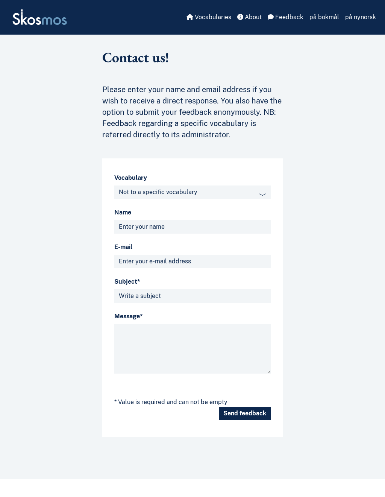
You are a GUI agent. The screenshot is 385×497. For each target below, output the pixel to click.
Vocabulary (130, 177)
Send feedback (244, 413)
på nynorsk (360, 17)
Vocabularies (208, 17)
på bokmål (324, 17)
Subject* (127, 281)
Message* (128, 316)
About (249, 17)
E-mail (123, 247)
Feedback (285, 17)
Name (122, 212)
